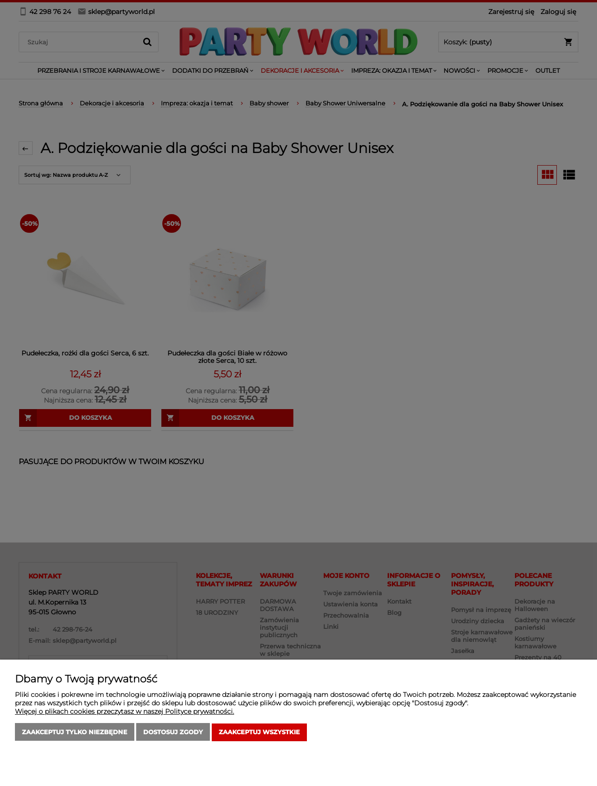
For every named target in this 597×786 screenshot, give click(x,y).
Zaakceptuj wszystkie (259, 732)
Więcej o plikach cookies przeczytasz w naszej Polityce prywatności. (124, 712)
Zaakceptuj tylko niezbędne (74, 732)
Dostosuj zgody (173, 732)
